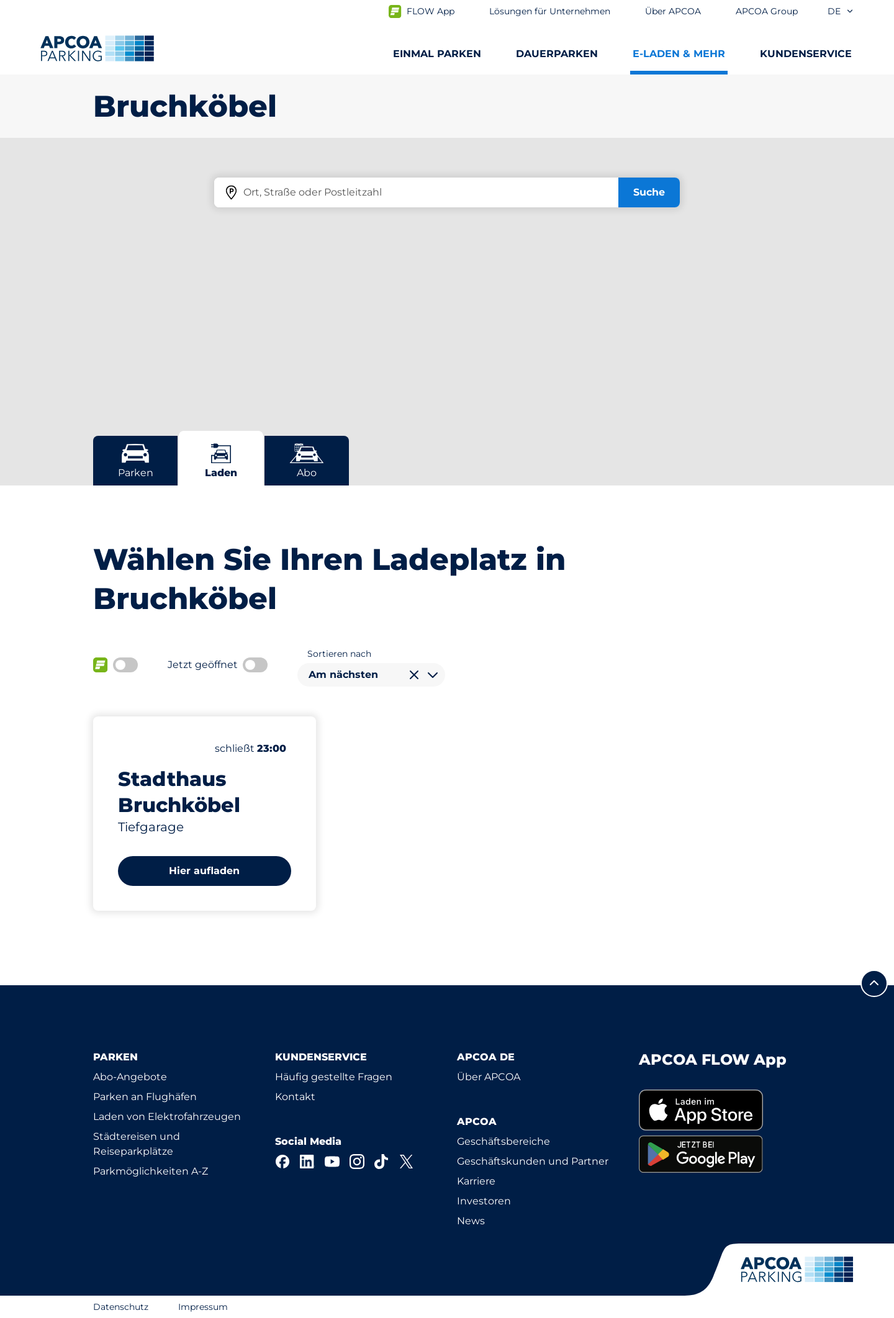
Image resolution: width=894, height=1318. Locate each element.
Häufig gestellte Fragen (333, 1077)
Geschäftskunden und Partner (532, 1161)
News (471, 1221)
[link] (720, 1110)
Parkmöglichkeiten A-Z (150, 1171)
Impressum (203, 1306)
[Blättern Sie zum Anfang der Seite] (874, 983)
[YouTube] (332, 1161)
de (841, 11)
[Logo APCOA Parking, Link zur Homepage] (97, 48)
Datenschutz (120, 1306)
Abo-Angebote (130, 1077)
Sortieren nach (339, 653)
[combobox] (371, 675)
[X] (406, 1161)
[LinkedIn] (307, 1161)
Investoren (484, 1201)
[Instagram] (357, 1161)
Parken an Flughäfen (145, 1097)
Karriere (476, 1181)
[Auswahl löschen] (414, 675)
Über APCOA (488, 1077)
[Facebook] (282, 1161)
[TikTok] (381, 1161)
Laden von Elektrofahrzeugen (167, 1116)
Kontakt (295, 1097)
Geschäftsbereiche (503, 1141)
